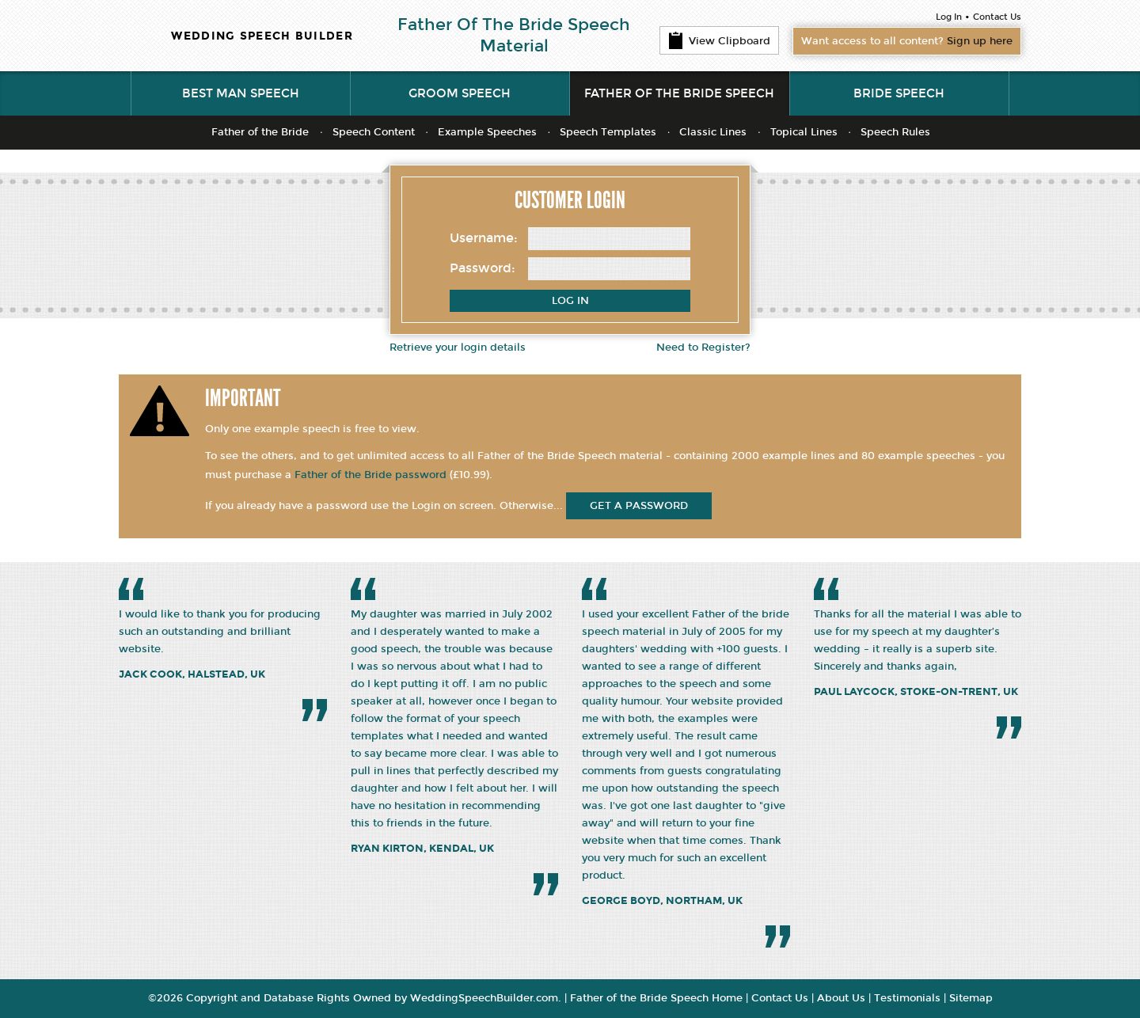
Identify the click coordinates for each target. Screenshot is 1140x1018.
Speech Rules (895, 132)
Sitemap (971, 998)
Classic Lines (713, 132)
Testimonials (907, 998)
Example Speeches (487, 132)
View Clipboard (719, 40)
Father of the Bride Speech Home (656, 998)
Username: (484, 237)
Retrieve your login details (458, 347)
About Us (841, 998)
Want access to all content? (907, 41)
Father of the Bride (260, 132)
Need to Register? (703, 347)
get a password (639, 506)
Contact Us (997, 17)
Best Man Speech (240, 93)
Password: (482, 267)
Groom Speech (459, 93)
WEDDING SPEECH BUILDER (262, 36)
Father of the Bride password (370, 475)
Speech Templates (608, 132)
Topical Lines (804, 132)
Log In (949, 17)
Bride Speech (898, 93)
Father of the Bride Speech (679, 93)
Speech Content (373, 132)
